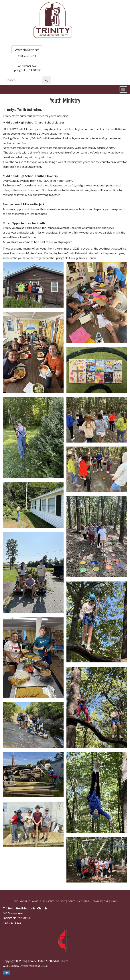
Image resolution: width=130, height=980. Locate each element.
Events (71, 901)
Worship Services (27, 50)
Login (6, 972)
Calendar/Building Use (89, 901)
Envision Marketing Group (34, 965)
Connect (61, 901)
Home (15, 901)
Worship (36, 901)
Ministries (48, 901)
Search (114, 901)
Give (106, 901)
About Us (25, 901)
